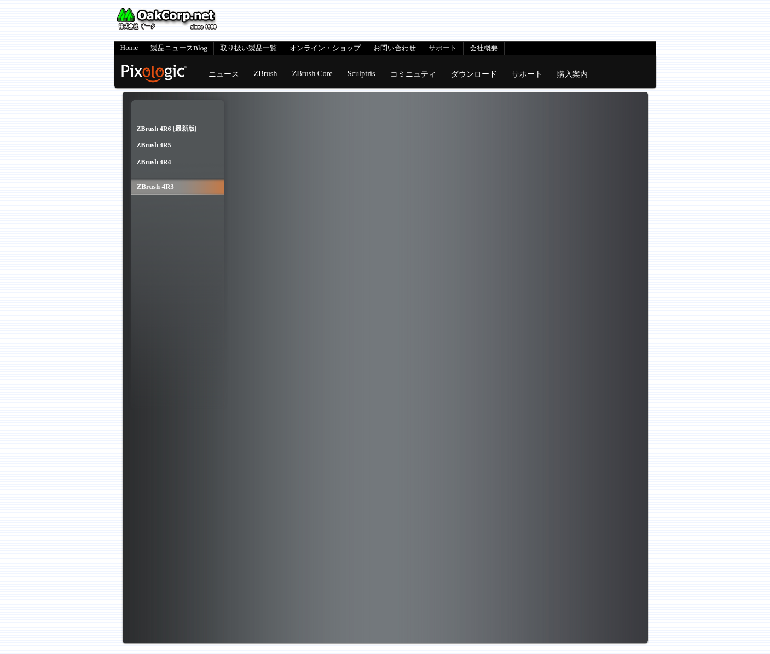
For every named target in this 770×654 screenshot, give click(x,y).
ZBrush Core (312, 73)
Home (129, 47)
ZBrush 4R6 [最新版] (167, 128)
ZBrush (265, 73)
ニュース (224, 74)
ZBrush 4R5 (154, 145)
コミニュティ (413, 74)
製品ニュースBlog (178, 48)
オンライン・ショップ (325, 48)
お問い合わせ (394, 48)
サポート (443, 48)
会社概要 (484, 48)
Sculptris (361, 73)
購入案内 (572, 74)
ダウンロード (474, 74)
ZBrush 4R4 (154, 162)
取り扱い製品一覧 (248, 48)
